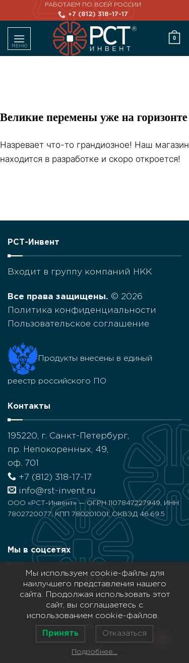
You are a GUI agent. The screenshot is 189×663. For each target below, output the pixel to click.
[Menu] (19, 38)
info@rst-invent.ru (52, 491)
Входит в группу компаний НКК (80, 272)
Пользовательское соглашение (78, 324)
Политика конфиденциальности (82, 310)
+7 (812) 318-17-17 (50, 477)
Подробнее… (94, 652)
